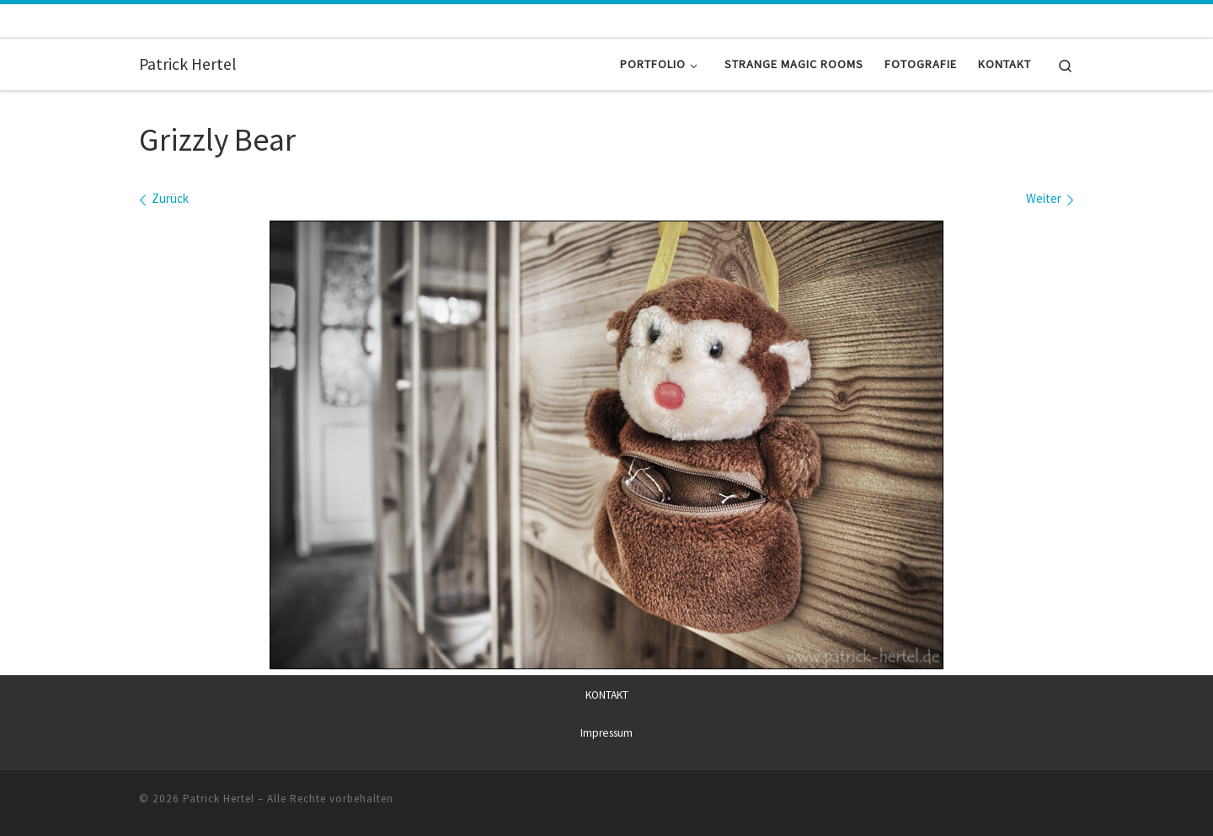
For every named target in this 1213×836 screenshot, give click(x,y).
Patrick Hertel (218, 798)
